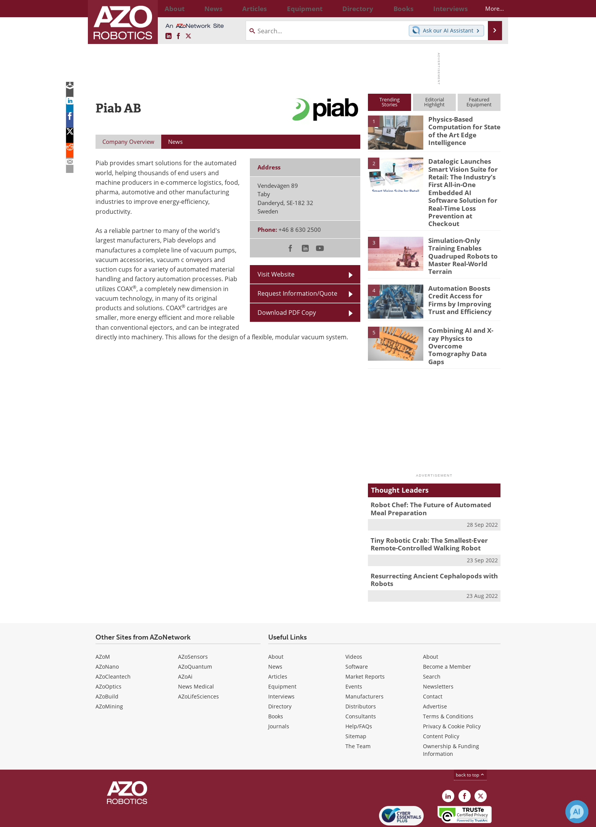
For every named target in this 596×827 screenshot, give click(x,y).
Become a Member (447, 635)
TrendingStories (389, 102)
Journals (278, 695)
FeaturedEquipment (479, 102)
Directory (280, 675)
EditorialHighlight (434, 102)
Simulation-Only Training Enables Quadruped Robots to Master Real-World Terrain (459, 238)
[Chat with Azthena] (576, 811)
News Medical (196, 655)
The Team (358, 715)
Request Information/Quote (297, 293)
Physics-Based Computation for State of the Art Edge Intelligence (461, 129)
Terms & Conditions (448, 685)
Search (432, 645)
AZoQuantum (195, 635)
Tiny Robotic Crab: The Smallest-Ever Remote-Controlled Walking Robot (424, 516)
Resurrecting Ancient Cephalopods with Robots (428, 550)
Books (275, 685)
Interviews (281, 665)
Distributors (360, 675)
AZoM (103, 625)
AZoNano (107, 635)
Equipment (282, 655)
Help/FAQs (358, 695)
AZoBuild (107, 665)
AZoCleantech (113, 645)
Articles (277, 645)
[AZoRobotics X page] (188, 36)
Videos (353, 625)
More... (487, 8)
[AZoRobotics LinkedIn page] (168, 36)
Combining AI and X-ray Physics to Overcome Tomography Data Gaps (462, 317)
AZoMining (109, 675)
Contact (432, 665)
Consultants (360, 685)
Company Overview (128, 141)
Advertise (435, 675)
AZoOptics (108, 655)
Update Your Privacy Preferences (153, 817)
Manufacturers (364, 665)
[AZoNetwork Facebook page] (178, 36)
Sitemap (355, 705)
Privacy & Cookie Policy (452, 695)
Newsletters (438, 655)
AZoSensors (193, 625)
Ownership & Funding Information (451, 718)
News (275, 635)
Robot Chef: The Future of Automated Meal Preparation (433, 482)
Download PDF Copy (287, 312)
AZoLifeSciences (198, 665)
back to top (470, 744)
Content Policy (441, 705)
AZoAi (185, 645)
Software (356, 635)
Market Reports (365, 645)
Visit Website (276, 274)
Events (353, 655)
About (275, 625)
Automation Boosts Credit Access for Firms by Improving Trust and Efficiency (462, 279)
